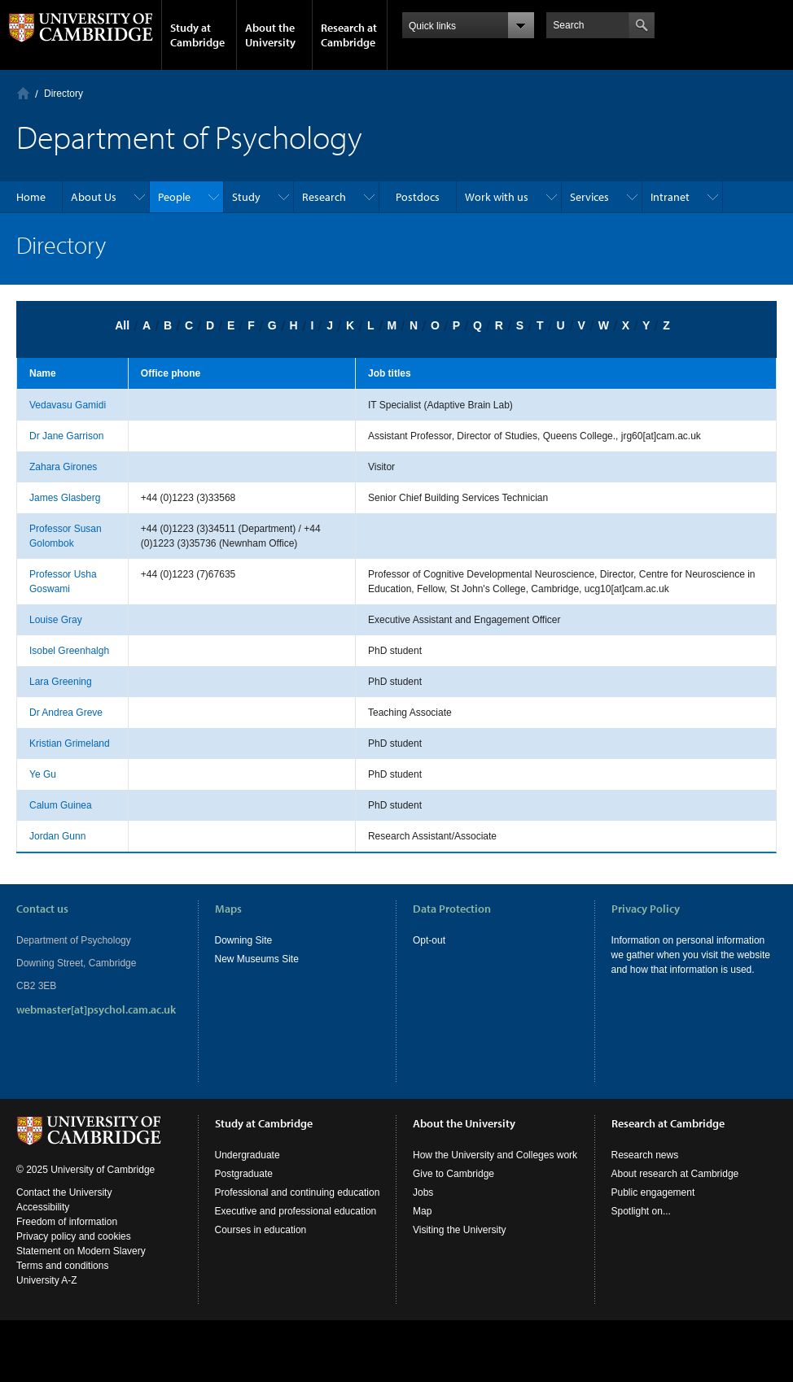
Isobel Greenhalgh (69, 650)
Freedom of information (66, 1221)
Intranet (670, 197)
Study (246, 197)
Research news (645, 1155)
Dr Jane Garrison (66, 436)
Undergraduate (247, 1155)
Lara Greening (60, 681)
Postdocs (418, 197)
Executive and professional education (296, 1211)
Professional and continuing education (297, 1192)
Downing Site (244, 940)
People (174, 197)
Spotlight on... (641, 1211)
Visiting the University (459, 1230)
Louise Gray (55, 620)
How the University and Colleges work (495, 1155)
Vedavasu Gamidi (67, 405)
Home (23, 93)
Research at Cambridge (349, 35)
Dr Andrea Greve (66, 712)
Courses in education (261, 1230)
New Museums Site (257, 959)
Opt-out (429, 940)
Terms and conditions (62, 1265)
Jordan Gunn (57, 836)
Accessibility (42, 1207)
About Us (93, 197)
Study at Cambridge (197, 35)
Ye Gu (42, 774)
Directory (63, 93)
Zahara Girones (63, 467)
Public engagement (653, 1192)
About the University (270, 35)
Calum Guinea (60, 805)
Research (324, 197)
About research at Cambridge (675, 1173)
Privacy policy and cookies (73, 1236)
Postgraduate (244, 1173)
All (122, 325)
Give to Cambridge (453, 1173)
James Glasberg (64, 498)
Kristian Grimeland (69, 743)
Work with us (496, 197)
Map (422, 1211)
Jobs (423, 1192)
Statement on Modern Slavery (81, 1251)
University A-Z (46, 1280)
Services (589, 197)
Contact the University (64, 1192)
